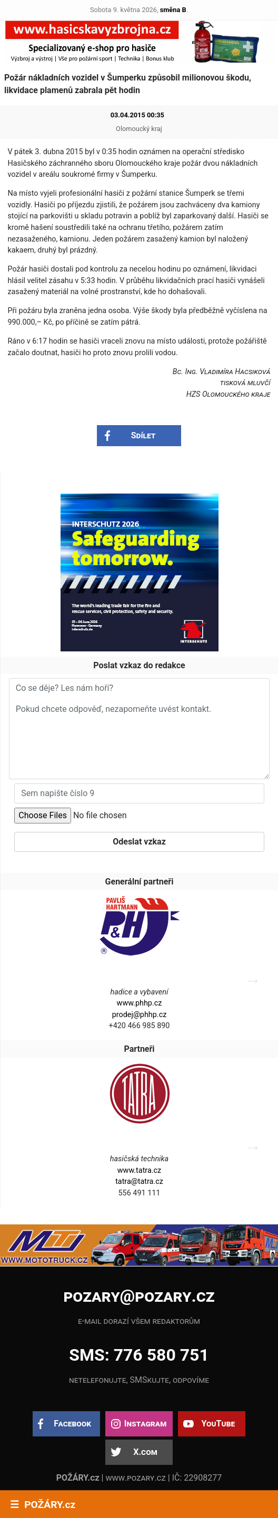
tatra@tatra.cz (139, 1181)
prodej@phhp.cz (139, 1014)
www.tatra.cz (139, 1170)
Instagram (145, 1424)
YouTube (218, 1424)
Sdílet (143, 435)
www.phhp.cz (139, 1003)
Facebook (72, 1424)
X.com (145, 1452)
